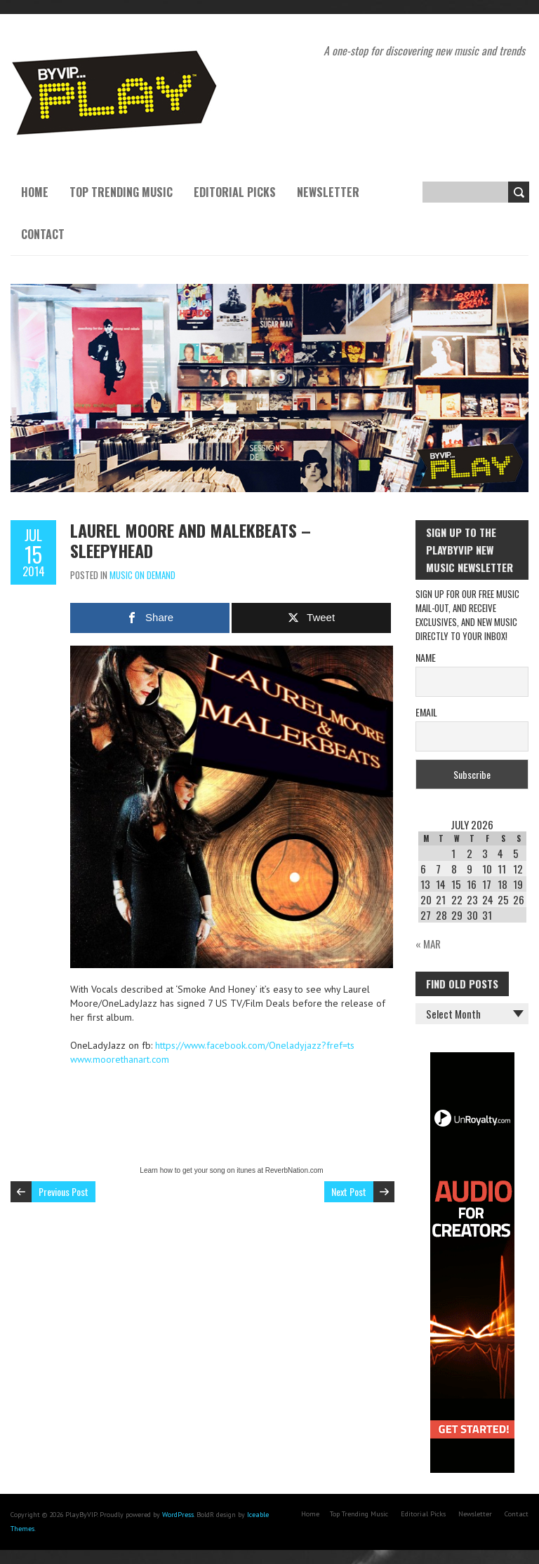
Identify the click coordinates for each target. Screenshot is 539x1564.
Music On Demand (142, 575)
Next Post (348, 1191)
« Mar (428, 943)
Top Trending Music (121, 192)
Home (34, 192)
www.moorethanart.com (119, 1059)
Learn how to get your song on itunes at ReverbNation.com (231, 1170)
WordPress (178, 1514)
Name (425, 657)
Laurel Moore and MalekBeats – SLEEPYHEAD (190, 540)
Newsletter (328, 192)
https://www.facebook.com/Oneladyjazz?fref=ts (254, 1045)
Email (426, 712)
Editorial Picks (235, 192)
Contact (43, 234)
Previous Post (63, 1191)
